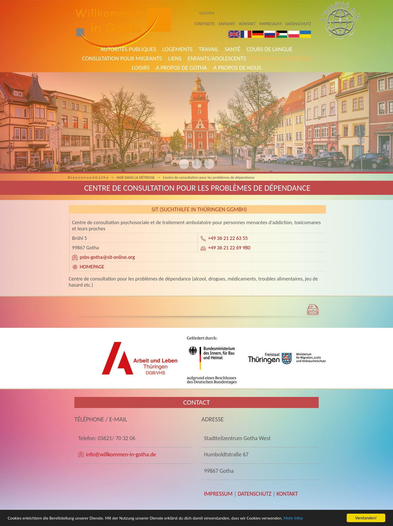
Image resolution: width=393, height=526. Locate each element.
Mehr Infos (293, 518)
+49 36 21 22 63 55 (228, 238)
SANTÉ (232, 49)
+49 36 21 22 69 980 (229, 247)
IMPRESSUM (218, 493)
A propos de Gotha (181, 67)
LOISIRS (140, 67)
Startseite (204, 23)
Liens (175, 58)
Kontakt (247, 23)
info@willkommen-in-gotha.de (121, 454)
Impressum (271, 23)
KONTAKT (287, 493)
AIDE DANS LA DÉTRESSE (281, 58)
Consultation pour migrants (122, 58)
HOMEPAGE (92, 267)
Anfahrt (227, 23)
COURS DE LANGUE (269, 49)
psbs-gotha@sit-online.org (107, 257)
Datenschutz (298, 23)
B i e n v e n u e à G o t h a (88, 177)
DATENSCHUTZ (254, 493)
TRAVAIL (209, 49)
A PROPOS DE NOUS (237, 67)
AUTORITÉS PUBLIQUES (128, 49)
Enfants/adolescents (217, 58)
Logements (177, 49)
